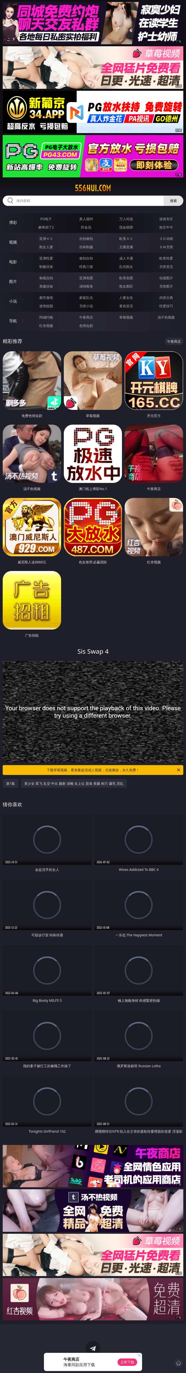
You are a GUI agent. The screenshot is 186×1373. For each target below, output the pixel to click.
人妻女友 (126, 297)
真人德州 (86, 218)
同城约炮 (46, 317)
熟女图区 (126, 286)
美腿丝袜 (46, 286)
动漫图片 (166, 278)
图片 (13, 281)
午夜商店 (86, 317)
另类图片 (166, 286)
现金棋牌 (126, 227)
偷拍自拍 (86, 258)
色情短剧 (86, 325)
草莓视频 (126, 317)
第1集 (10, 783)
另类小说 (86, 306)
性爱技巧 (166, 306)
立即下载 (127, 1362)
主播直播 (126, 247)
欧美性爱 (166, 258)
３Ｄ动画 (166, 238)
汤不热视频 (166, 317)
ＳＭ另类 (166, 247)
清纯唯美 (86, 286)
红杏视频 (46, 325)
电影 (13, 261)
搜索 (173, 200)
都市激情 (46, 297)
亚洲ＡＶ (46, 238)
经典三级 (86, 266)
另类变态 (166, 266)
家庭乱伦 (86, 297)
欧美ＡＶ (126, 238)
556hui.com (93, 188)
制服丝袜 (46, 266)
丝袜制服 (86, 247)
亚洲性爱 (46, 258)
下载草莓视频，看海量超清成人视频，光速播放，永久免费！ (114, 770)
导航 (13, 321)
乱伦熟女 (126, 266)
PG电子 (46, 218)
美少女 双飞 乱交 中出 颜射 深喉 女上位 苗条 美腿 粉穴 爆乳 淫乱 (73, 783)
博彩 (13, 222)
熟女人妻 (46, 247)
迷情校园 (46, 306)
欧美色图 (126, 278)
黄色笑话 (126, 306)
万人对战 (126, 218)
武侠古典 (166, 297)
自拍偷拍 (86, 238)
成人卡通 (126, 258)
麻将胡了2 (46, 227)
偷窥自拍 (46, 278)
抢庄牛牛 (166, 227)
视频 (13, 242)
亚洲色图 (86, 278)
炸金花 (86, 227)
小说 (13, 301)
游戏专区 (166, 218)
